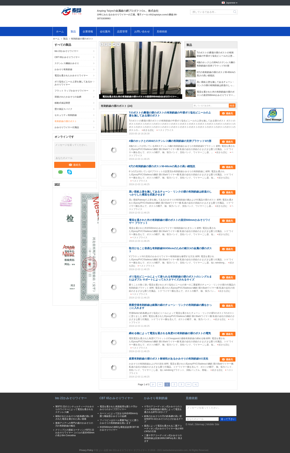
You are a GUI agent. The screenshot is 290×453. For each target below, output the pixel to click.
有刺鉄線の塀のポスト (66, 121)
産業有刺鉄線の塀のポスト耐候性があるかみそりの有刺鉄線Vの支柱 (168, 358)
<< (160, 384)
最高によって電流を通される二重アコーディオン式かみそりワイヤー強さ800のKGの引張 (163, 428)
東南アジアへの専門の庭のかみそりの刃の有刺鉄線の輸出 (74, 424)
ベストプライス (165, 130)
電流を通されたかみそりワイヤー (71, 75)
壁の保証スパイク (63, 109)
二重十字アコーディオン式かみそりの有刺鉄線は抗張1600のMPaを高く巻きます (163, 438)
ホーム (60, 31)
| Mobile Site (212, 424)
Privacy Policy (86, 450)
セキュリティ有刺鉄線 (66, 115)
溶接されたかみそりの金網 (68, 97)
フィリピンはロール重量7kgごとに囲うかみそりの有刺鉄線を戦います (119, 421)
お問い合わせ (142, 31)
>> (188, 384)
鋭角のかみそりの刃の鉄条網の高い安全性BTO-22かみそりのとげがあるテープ (163, 419)
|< (153, 384)
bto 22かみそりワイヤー (66, 51)
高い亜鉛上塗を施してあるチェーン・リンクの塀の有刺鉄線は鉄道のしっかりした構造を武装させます (216, 84)
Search (235, 12)
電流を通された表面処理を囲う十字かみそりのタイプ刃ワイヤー (118, 408)
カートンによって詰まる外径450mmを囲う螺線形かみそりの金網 (119, 414)
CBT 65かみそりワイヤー (67, 57)
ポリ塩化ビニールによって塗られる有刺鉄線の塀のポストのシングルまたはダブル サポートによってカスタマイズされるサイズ (170, 278)
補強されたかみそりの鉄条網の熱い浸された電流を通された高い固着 (74, 417)
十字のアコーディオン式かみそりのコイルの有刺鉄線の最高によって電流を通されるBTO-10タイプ (163, 409)
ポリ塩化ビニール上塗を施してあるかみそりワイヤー (73, 83)
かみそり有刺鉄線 (63, 69)
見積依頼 (162, 31)
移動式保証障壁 (62, 103)
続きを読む (148, 130)
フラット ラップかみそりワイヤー (71, 90)
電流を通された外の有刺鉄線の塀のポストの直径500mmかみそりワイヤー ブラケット (140, 96)
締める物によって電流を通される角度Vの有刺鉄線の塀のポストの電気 (170, 333)
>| (195, 384)
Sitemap (199, 424)
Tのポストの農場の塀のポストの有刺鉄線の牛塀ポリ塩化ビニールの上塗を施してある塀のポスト (216, 54)
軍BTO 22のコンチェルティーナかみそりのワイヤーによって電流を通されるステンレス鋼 (74, 409)
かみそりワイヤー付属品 (67, 127)
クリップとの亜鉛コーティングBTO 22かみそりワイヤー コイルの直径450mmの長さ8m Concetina (74, 433)
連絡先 (75, 164)
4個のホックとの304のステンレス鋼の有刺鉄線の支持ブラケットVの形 (216, 64)
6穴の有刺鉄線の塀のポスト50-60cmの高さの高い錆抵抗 (216, 74)
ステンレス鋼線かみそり (67, 63)
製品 (73, 31)
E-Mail (189, 424)
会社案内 (105, 31)
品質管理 (122, 31)
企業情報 (88, 31)
